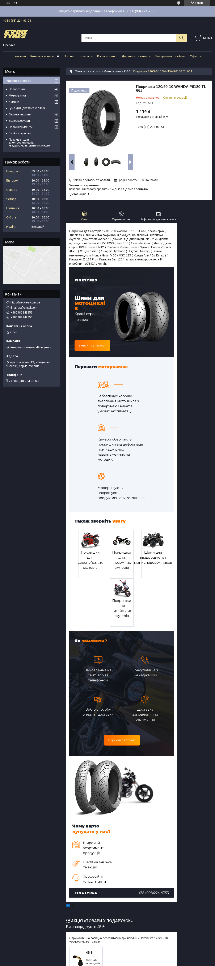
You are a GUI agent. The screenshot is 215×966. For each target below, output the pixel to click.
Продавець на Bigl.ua (107, 958)
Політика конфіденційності (142, 962)
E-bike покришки (20, 133)
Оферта (196, 56)
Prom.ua (127, 954)
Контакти (86, 56)
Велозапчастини (20, 114)
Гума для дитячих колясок (27, 108)
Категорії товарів (42, 56)
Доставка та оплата (136, 56)
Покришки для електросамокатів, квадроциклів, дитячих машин (30, 142)
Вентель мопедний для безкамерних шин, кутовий (95, 921)
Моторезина (112, 71)
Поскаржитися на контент (109, 962)
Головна (19, 56)
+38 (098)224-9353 (154, 845)
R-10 (127, 71)
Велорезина (17, 89)
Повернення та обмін (170, 56)
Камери (14, 101)
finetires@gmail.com (23, 307)
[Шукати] (181, 38)
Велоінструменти (21, 127)
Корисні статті (107, 56)
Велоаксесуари (19, 120)
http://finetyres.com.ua (25, 302)
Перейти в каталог (92, 345)
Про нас (69, 56)
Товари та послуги (88, 71)
